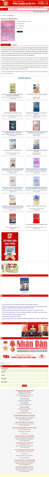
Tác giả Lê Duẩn (24, 292)
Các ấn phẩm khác (10, 15)
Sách (4, 15)
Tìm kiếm (24, 385)
